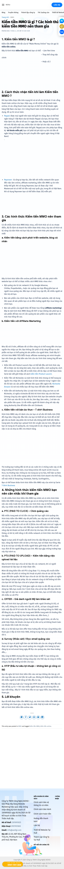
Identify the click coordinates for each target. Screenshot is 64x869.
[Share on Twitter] (30, 717)
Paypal (7, 116)
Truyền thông (13, 12)
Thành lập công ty (28, 12)
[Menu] (6, 5)
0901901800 (16, 826)
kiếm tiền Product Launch (41, 374)
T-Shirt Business (8, 485)
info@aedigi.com (14, 830)
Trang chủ (5, 17)
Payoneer (8, 180)
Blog (3, 12)
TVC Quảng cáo (43, 12)
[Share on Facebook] (26, 717)
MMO (12, 17)
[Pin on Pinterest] (38, 717)
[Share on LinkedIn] (42, 717)
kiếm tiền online (45, 726)
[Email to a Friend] (34, 717)
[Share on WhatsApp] (22, 717)
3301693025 (16, 822)
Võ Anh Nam (26, 31)
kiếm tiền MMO (35, 726)
